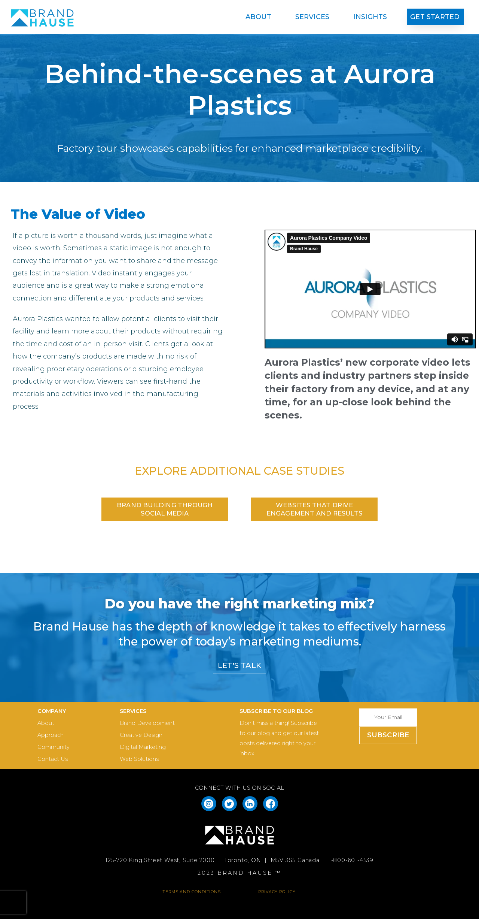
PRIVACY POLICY (277, 891)
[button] (435, 17)
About (260, 17)
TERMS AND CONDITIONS (191, 891)
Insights (370, 17)
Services (314, 17)
